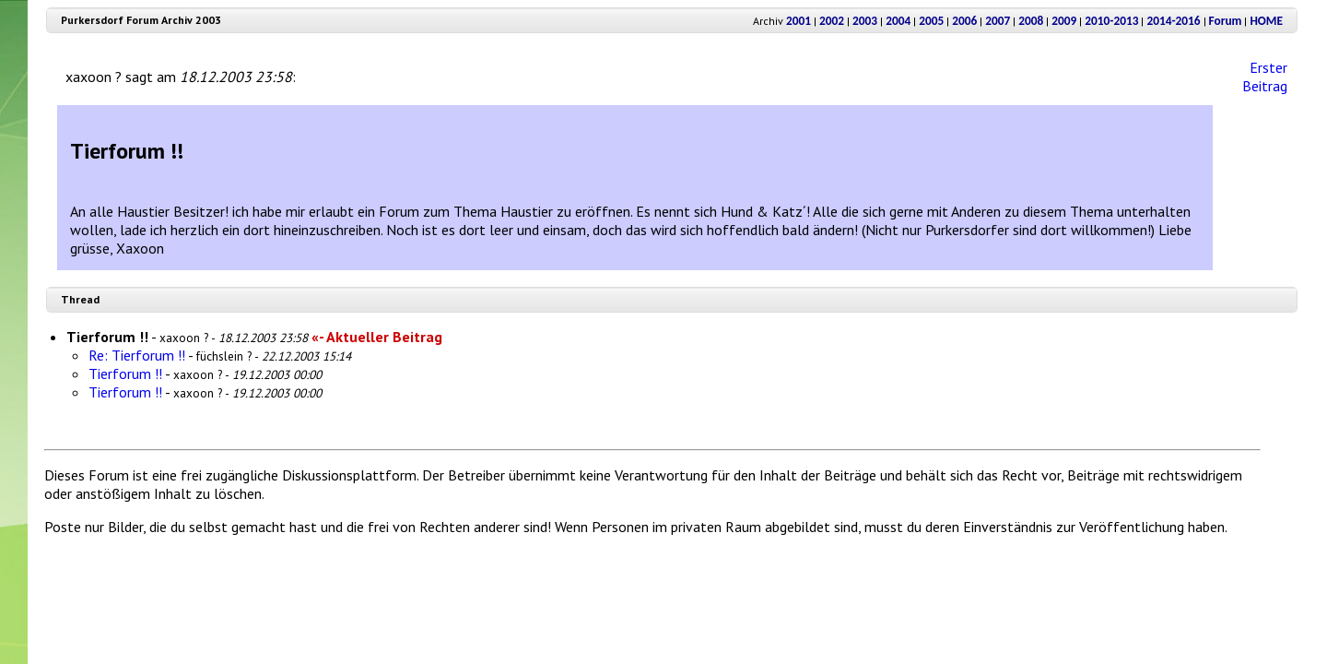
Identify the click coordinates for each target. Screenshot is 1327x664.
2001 (798, 21)
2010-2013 (1111, 21)
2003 (864, 21)
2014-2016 (1173, 21)
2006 (964, 21)
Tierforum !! (125, 373)
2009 (1063, 21)
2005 (931, 21)
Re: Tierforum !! (136, 355)
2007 (997, 21)
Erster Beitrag (1264, 76)
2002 (831, 21)
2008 (1030, 21)
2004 (898, 21)
